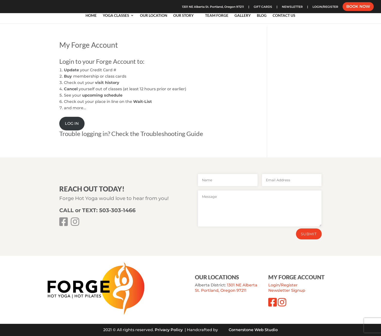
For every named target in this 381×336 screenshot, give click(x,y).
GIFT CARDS (263, 7)
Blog (262, 16)
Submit (309, 234)
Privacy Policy (169, 329)
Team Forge (216, 16)
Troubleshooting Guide (171, 133)
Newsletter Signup (286, 290)
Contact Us (284, 16)
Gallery (242, 16)
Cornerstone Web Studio (253, 329)
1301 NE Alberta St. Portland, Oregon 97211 (213, 7)
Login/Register (283, 285)
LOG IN (72, 123)
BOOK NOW (358, 7)
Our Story (183, 16)
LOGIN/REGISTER (325, 7)
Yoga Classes (116, 16)
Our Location (153, 16)
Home (91, 16)
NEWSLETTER (292, 7)
